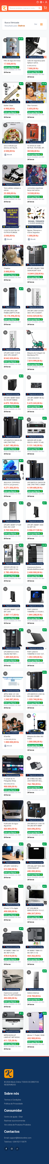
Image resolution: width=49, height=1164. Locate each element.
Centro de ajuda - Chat (13, 1117)
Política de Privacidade (13, 1104)
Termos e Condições (12, 1100)
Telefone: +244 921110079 (15, 1142)
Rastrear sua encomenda (14, 1121)
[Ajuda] (37, 2)
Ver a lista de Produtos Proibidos (17, 1125)
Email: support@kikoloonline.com (17, 1138)
